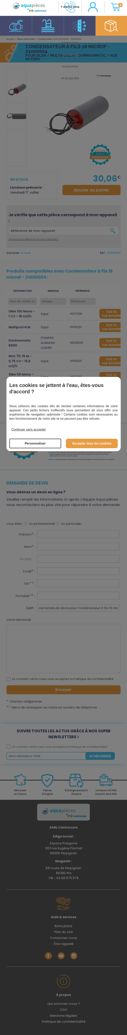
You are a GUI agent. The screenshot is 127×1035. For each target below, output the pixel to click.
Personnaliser (35, 443)
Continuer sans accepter (28, 429)
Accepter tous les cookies (91, 443)
